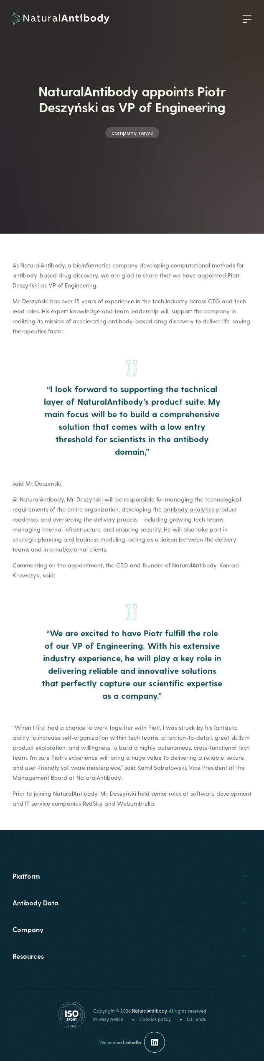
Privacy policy (108, 1019)
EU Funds (196, 1019)
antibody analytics (188, 509)
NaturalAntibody (149, 1010)
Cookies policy (155, 1019)
